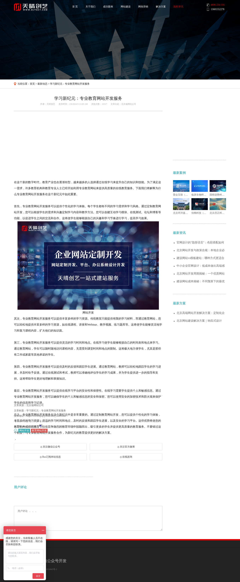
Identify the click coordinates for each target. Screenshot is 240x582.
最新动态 (42, 83)
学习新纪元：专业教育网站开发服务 (70, 83)
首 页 (75, 6)
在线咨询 (126, 462)
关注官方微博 (126, 452)
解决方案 (161, 6)
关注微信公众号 (50, 453)
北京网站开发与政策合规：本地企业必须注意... (201, 305)
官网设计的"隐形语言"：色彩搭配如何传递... (200, 297)
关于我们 (90, 6)
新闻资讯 (178, 6)
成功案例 (108, 6)
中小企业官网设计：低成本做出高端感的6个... (201, 320)
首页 (32, 83)
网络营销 (143, 6)
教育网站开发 (39, 431)
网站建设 (126, 6)
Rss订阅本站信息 (50, 462)
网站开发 (24, 431)
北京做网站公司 (128, 104)
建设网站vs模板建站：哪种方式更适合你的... (200, 312)
